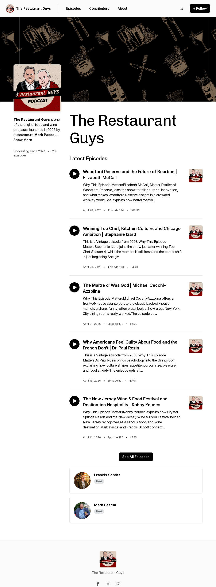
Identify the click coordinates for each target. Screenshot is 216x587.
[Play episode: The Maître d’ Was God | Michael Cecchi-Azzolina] (74, 287)
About (122, 8)
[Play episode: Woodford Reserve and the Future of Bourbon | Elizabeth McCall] (74, 174)
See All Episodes (136, 457)
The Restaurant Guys (33, 8)
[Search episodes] (181, 8)
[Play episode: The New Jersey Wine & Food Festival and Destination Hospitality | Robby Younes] (74, 401)
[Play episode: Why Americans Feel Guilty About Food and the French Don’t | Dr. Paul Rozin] (74, 344)
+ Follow (200, 8)
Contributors (99, 8)
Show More (23, 140)
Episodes (73, 8)
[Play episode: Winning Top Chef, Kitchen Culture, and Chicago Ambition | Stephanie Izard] (74, 231)
